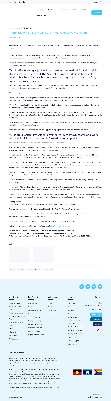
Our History (71, 310)
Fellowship (12, 332)
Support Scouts (73, 337)
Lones (11, 329)
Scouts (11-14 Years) (16, 313)
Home (11, 28)
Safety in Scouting (34, 321)
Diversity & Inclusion (35, 324)
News (18, 28)
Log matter (96, 319)
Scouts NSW (48, 270)
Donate (97, 324)
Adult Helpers (53, 307)
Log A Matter (41, 15)
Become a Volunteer (35, 328)
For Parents (52, 10)
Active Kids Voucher (35, 310)
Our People (71, 307)
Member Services (54, 314)
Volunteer (65, 10)
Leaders (50, 303)
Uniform (31, 314)
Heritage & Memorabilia (76, 334)
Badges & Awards (34, 331)
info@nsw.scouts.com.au (93, 304)
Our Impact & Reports (75, 330)
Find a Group (13, 336)
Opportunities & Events (36, 335)
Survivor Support (73, 341)
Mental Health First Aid (17, 270)
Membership (32, 303)
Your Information (34, 317)
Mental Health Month (34, 270)
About (75, 10)
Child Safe (71, 303)
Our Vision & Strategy (75, 327)
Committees (52, 310)
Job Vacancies (72, 344)
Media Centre (72, 317)
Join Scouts (40, 10)
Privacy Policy (97, 330)
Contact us (96, 315)
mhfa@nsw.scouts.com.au (60, 226)
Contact (84, 10)
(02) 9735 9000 (95, 309)
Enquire (97, 12)
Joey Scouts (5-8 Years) (17, 303)
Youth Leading (14, 339)
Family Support (33, 307)
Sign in (97, 2)
